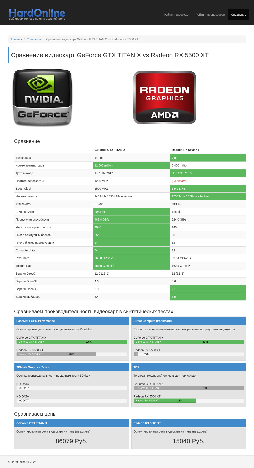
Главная (16, 39)
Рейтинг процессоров (210, 14)
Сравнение (238, 14)
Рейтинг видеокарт (176, 14)
